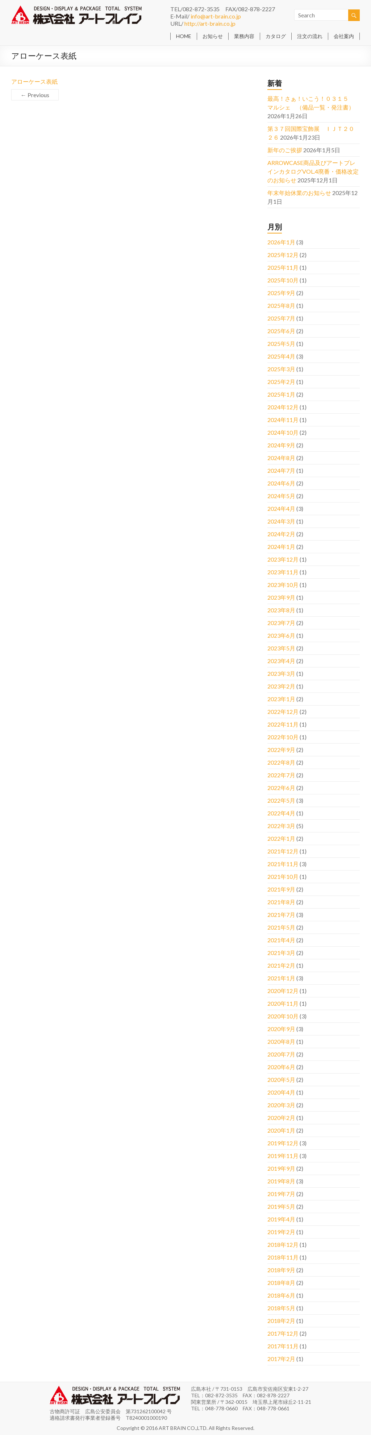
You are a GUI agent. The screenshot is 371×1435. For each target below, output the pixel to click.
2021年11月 (283, 863)
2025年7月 (281, 318)
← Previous (35, 94)
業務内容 (244, 36)
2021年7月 (281, 914)
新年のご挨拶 (284, 149)
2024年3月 (281, 521)
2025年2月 (281, 381)
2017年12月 (283, 1333)
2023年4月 (281, 660)
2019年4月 (281, 1219)
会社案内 (344, 36)
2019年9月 (281, 1168)
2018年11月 (283, 1257)
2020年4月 (281, 1092)
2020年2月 (281, 1117)
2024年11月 (283, 419)
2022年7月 (281, 775)
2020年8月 (281, 1041)
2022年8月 (281, 762)
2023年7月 (281, 622)
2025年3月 (281, 368)
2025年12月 (283, 254)
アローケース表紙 (34, 81)
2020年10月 (283, 1016)
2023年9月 (281, 597)
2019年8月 (281, 1181)
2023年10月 (283, 584)
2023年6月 (281, 635)
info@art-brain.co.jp (216, 16)
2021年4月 (281, 939)
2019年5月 (281, 1206)
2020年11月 (283, 1003)
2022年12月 (283, 711)
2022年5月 (281, 800)
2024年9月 (281, 445)
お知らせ (213, 36)
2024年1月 (281, 546)
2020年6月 (281, 1066)
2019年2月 (281, 1231)
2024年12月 (283, 407)
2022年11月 (283, 724)
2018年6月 (281, 1295)
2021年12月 (283, 851)
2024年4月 (281, 508)
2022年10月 (283, 736)
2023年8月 (281, 610)
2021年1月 (281, 978)
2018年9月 (281, 1269)
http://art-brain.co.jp (209, 23)
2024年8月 (281, 457)
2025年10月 (283, 280)
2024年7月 (281, 470)
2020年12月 (283, 990)
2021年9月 (281, 889)
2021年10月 (283, 876)
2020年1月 (281, 1130)
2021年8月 (281, 901)
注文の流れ (309, 36)
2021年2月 (281, 965)
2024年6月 (281, 483)
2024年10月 (283, 432)
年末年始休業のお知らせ (299, 192)
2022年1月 (281, 838)
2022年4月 (281, 813)
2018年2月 (281, 1320)
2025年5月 (281, 343)
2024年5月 (281, 495)
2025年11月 (283, 267)
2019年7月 (281, 1193)
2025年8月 (281, 305)
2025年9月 (281, 292)
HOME (183, 36)
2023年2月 (281, 686)
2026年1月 (281, 242)
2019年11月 (283, 1155)
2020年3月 (281, 1104)
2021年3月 (281, 952)
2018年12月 (283, 1244)
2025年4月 (281, 356)
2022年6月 (281, 787)
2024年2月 (281, 533)
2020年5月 (281, 1079)
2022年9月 (281, 749)
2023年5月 (281, 648)
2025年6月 (281, 330)
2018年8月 (281, 1282)
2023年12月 (283, 559)
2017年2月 (281, 1358)
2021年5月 (281, 927)
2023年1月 (281, 698)
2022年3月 (281, 825)
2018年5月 (281, 1307)
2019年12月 (283, 1143)
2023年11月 (283, 571)
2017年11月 (283, 1346)
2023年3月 (281, 673)
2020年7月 (281, 1054)
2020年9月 (281, 1028)
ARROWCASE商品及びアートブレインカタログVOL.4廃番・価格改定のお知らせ (313, 171)
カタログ (276, 36)
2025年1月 (281, 394)
